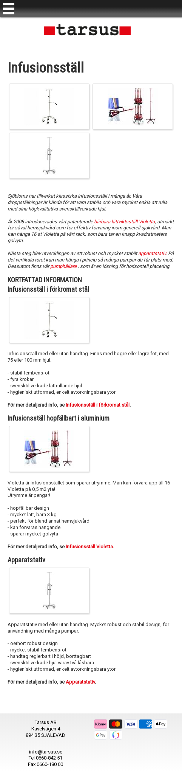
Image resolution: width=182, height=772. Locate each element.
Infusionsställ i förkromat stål (98, 405)
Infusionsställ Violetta (89, 546)
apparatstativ (152, 253)
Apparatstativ (80, 682)
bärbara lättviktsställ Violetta (124, 221)
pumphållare (64, 266)
